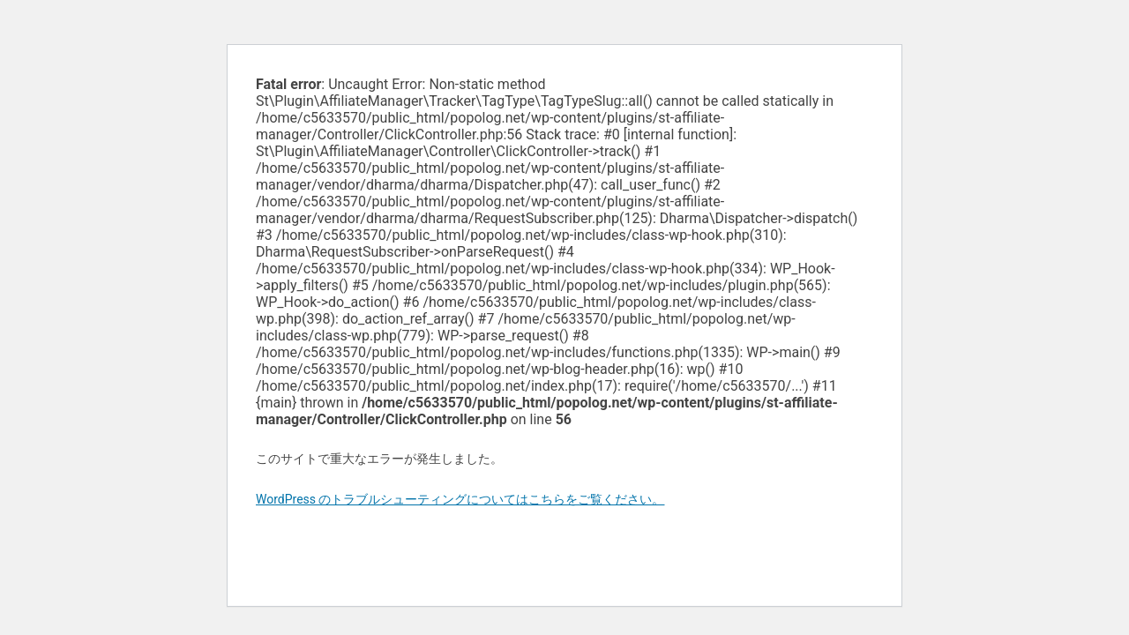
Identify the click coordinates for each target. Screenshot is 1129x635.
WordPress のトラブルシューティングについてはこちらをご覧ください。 (460, 499)
